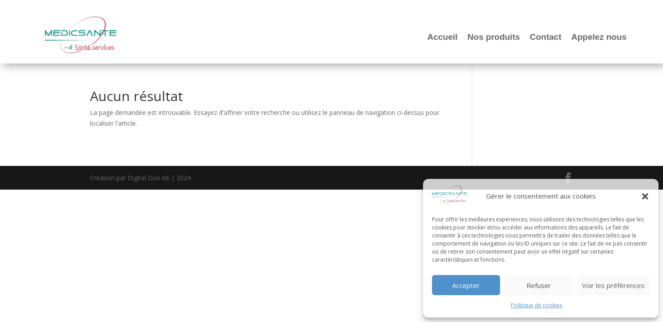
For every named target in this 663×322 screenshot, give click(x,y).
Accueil (443, 37)
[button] (645, 196)
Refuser (538, 285)
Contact (545, 37)
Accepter (466, 285)
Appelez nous (599, 37)
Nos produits (493, 37)
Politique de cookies (536, 305)
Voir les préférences (613, 285)
